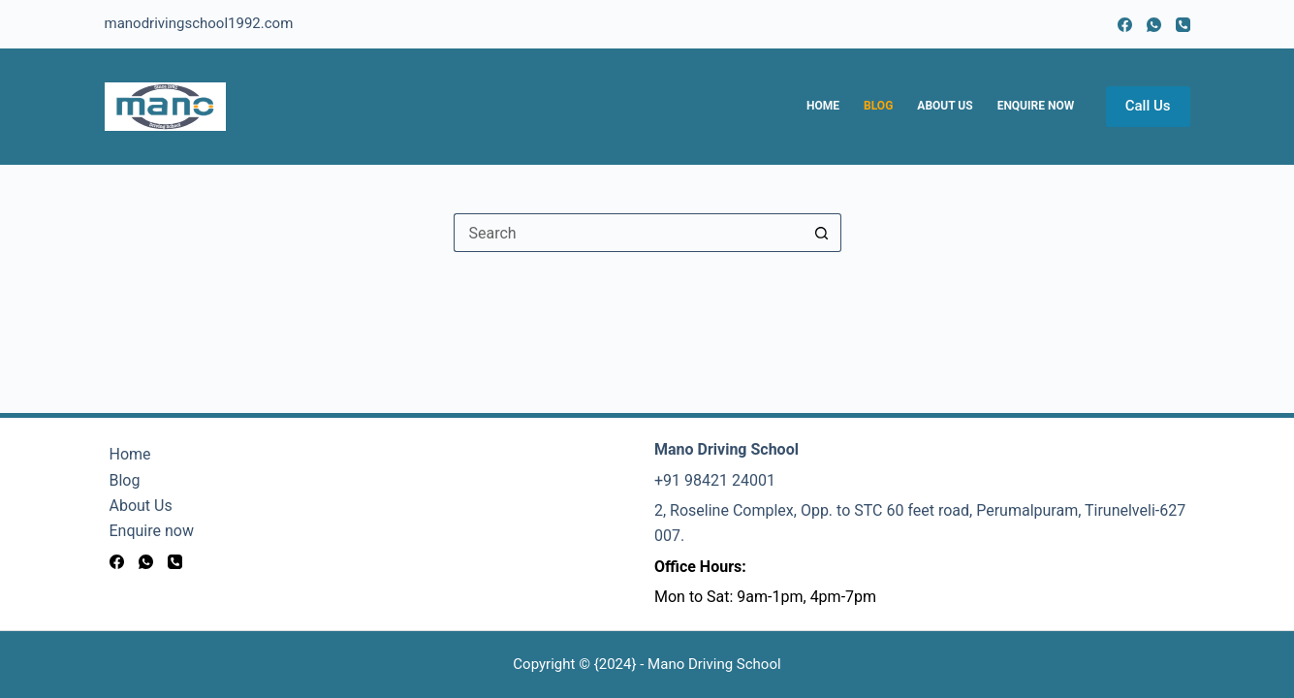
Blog (878, 105)
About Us (944, 105)
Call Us (1148, 105)
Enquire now (1036, 105)
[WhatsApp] (1154, 24)
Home (822, 105)
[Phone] (1183, 24)
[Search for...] (628, 232)
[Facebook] (1125, 24)
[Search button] (822, 232)
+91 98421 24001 (714, 480)
